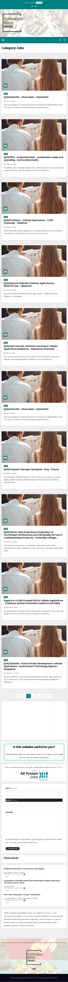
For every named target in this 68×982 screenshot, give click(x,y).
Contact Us (12, 849)
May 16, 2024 (10, 413)
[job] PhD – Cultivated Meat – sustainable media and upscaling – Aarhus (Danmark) (33, 158)
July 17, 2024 (10, 101)
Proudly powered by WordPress (21, 978)
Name (11, 788)
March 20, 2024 (12, 607)
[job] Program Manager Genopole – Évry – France (31, 469)
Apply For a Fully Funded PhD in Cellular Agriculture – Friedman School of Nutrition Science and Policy (33, 602)
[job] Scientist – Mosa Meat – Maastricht (26, 97)
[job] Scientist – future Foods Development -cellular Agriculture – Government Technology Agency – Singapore (33, 666)
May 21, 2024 (10, 353)
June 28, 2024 (11, 164)
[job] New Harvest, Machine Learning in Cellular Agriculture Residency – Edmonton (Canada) (31, 347)
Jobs (5, 93)
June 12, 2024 (11, 290)
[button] (60, 40)
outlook (20, 874)
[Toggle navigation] (64, 40)
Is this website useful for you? (34, 747)
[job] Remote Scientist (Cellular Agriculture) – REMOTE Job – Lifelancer (29, 284)
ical (12, 874)
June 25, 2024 (11, 227)
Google (15, 874)
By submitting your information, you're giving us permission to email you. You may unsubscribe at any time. (33, 841)
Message (9, 812)
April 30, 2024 (11, 473)
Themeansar (53, 978)
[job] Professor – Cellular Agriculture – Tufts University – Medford (28, 221)
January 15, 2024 (12, 673)
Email (11, 800)
